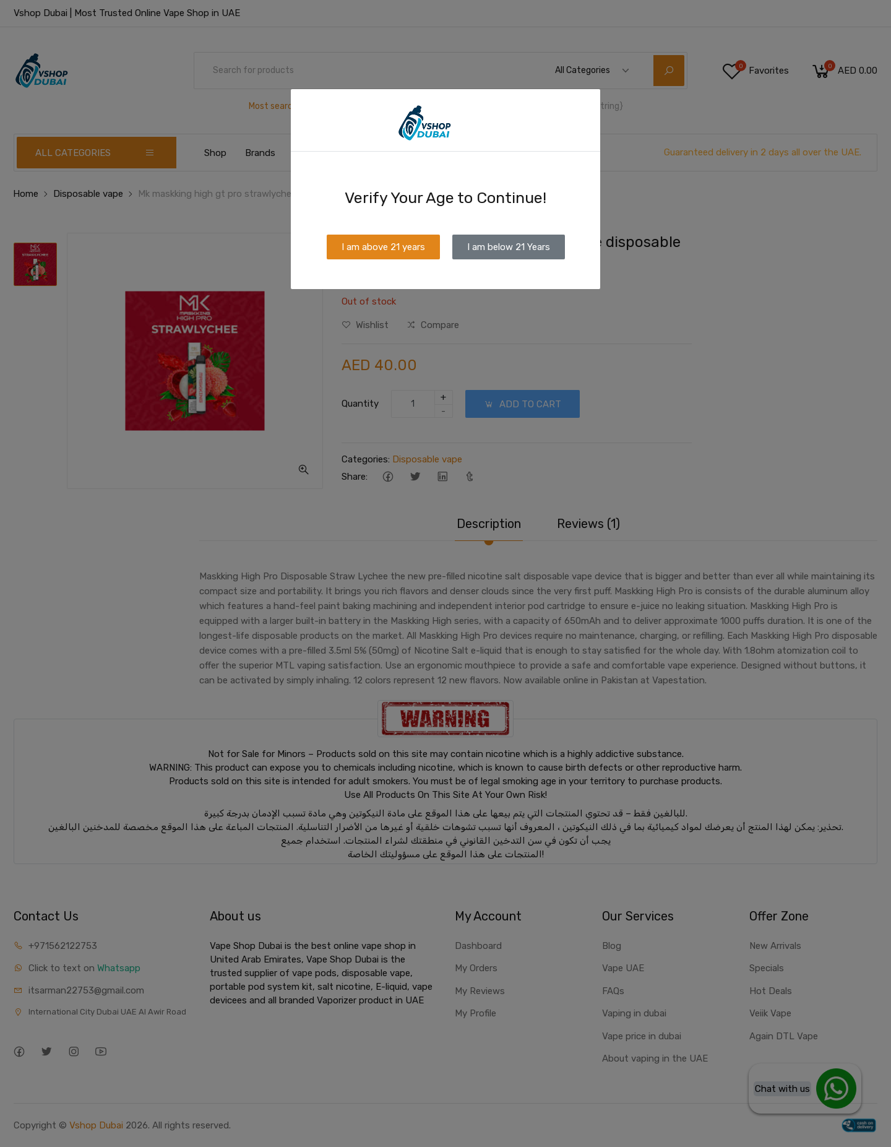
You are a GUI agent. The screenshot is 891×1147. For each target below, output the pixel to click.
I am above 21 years (383, 247)
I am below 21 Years (508, 247)
